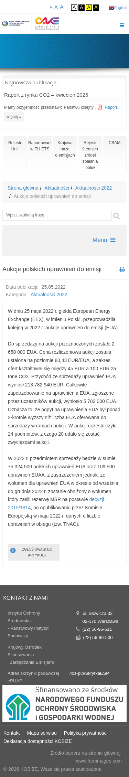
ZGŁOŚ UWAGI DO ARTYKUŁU (31, 551)
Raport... (112, 107)
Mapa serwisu (41, 733)
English (120, 8)
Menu (104, 240)
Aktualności (56, 188)
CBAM (115, 142)
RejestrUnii (14, 145)
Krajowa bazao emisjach (65, 149)
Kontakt (11, 733)
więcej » (14, 116)
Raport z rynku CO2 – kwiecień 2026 (46, 95)
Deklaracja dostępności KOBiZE (37, 741)
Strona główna (23, 188)
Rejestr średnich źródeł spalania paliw (90, 155)
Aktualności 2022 (93, 188)
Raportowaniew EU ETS (40, 145)
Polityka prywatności (86, 733)
